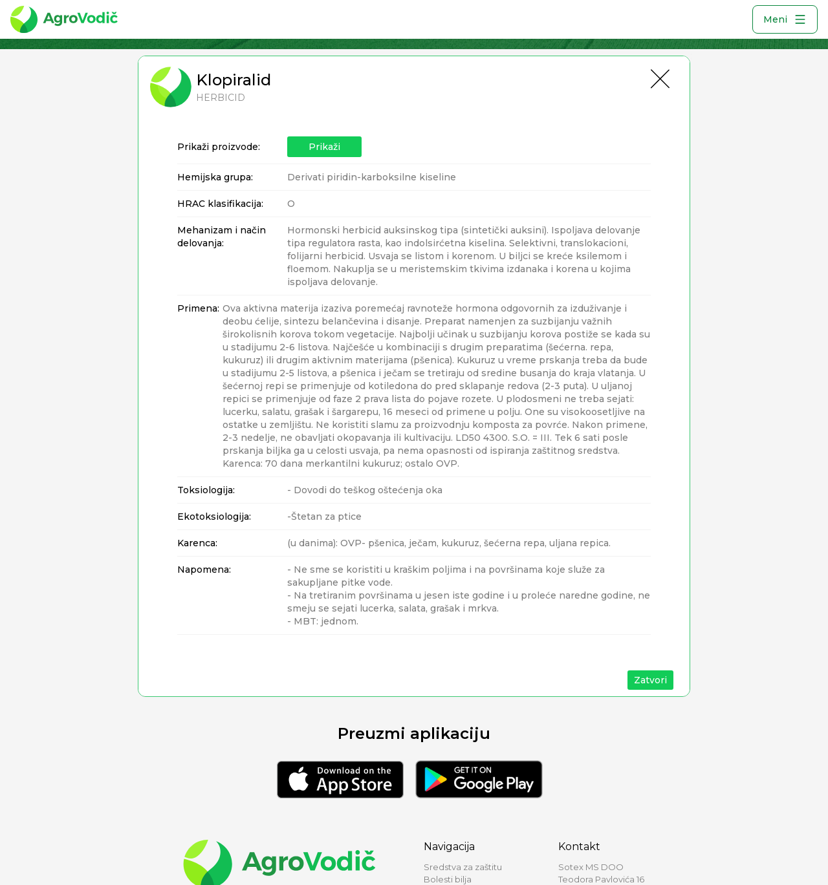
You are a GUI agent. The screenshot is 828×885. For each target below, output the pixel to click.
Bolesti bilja (448, 879)
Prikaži (324, 147)
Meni (785, 19)
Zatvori (650, 680)
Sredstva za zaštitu (463, 867)
